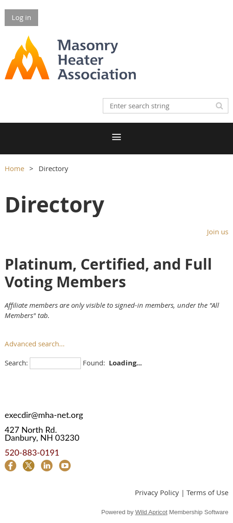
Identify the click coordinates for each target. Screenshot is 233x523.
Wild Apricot (151, 512)
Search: (16, 362)
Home (14, 168)
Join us (217, 231)
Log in (21, 17)
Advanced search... (35, 343)
